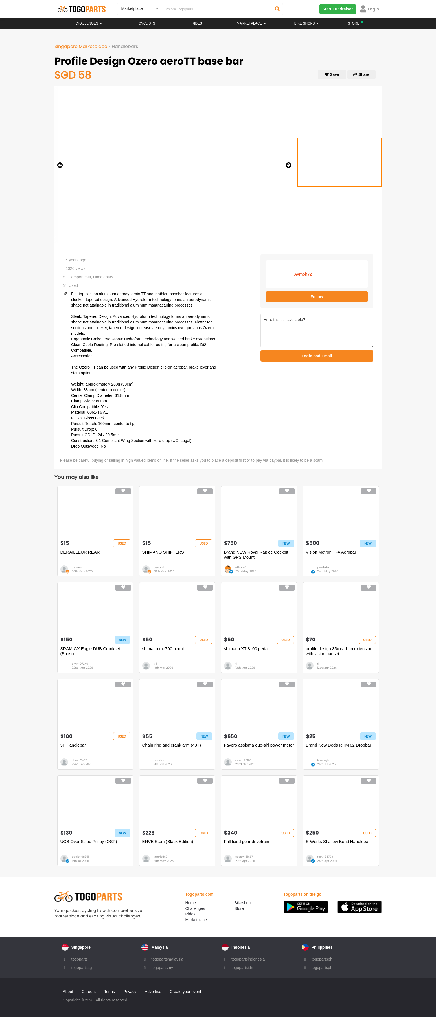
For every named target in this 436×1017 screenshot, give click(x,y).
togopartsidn (242, 967)
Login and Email (316, 356)
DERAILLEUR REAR (80, 552)
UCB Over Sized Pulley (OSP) (88, 841)
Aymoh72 (303, 274)
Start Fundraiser (337, 9)
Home (190, 903)
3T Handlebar (73, 745)
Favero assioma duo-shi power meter (259, 745)
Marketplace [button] (251, 23)
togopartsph (322, 959)
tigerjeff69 (160, 857)
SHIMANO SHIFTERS (163, 552)
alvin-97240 (80, 664)
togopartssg (81, 967)
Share (361, 74)
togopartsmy (162, 967)
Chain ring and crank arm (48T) (171, 745)
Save (332, 74)
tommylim (324, 760)
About (68, 991)
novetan (159, 760)
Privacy (129, 991)
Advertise (153, 991)
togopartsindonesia (248, 959)
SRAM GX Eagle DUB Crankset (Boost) (90, 651)
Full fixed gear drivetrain (246, 841)
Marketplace (196, 919)
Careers (89, 991)
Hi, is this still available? (316, 330)
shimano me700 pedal (163, 648)
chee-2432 (79, 760)
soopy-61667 (244, 857)
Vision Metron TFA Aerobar (331, 552)
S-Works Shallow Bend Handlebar (338, 841)
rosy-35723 (325, 857)
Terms (109, 991)
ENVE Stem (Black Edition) (167, 841)
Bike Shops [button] (306, 23)
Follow (316, 296)
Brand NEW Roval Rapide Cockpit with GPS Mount (256, 555)
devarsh (77, 567)
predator (323, 567)
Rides (197, 23)
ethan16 (240, 567)
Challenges (88, 23)
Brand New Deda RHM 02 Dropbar (338, 745)
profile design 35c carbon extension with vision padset (339, 651)
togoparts (79, 959)
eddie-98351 (80, 857)
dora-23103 (243, 760)
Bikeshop (243, 903)
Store (239, 908)
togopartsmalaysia (167, 959)
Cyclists (147, 23)
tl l (155, 664)
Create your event (185, 991)
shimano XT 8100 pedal (246, 648)
